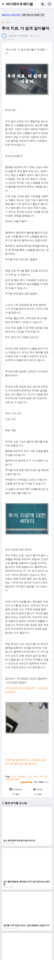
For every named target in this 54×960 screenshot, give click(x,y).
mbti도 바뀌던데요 (27, 15)
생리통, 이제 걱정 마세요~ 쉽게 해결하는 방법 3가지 (26, 925)
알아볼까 (22, 776)
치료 (30, 776)
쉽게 (7, 22)
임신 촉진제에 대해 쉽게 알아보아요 (19, 840)
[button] (4, 4)
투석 (36, 776)
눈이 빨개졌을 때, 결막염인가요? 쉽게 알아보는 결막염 (26, 882)
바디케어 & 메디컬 (19, 4)
